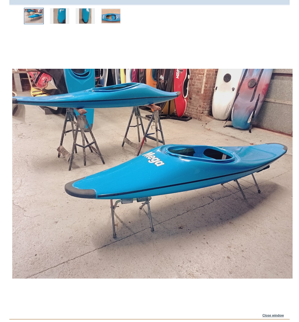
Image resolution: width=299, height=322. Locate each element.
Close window (273, 315)
